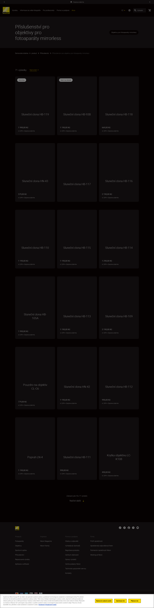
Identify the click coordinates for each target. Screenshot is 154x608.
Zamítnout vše (120, 601)
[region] (77, 601)
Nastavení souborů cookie (103, 601)
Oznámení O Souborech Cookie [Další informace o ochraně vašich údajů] (47, 605)
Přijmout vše (134, 601)
